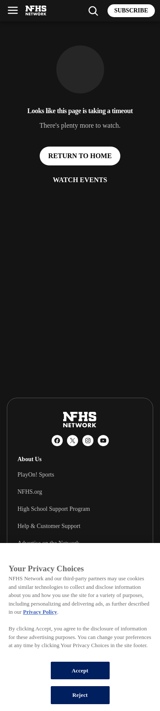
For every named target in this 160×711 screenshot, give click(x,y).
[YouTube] (103, 440)
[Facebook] (57, 440)
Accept (80, 670)
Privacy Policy (40, 612)
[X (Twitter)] (72, 440)
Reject (79, 695)
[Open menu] (12, 10)
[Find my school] (93, 10)
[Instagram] (87, 440)
